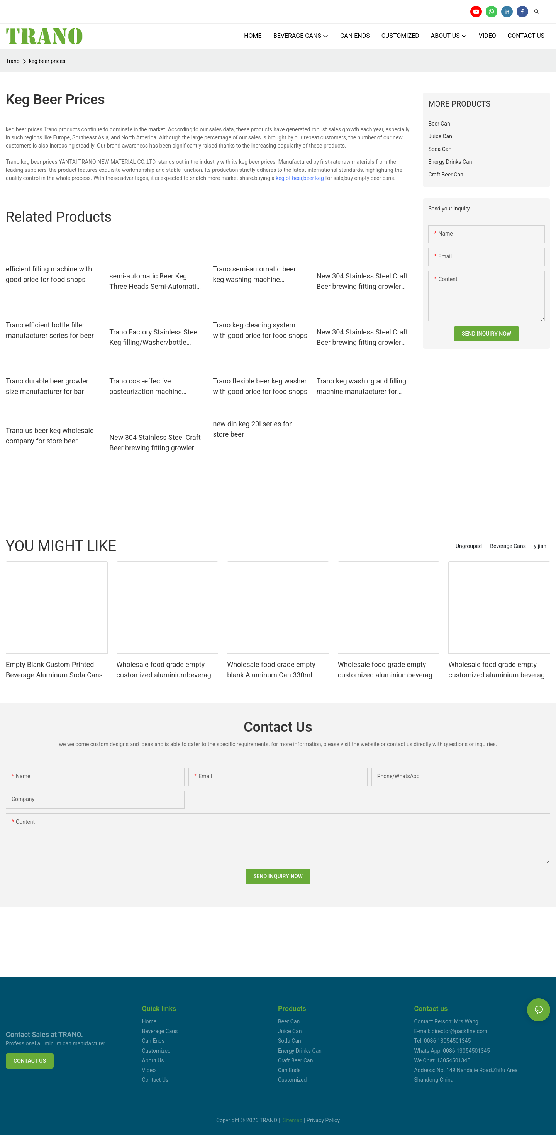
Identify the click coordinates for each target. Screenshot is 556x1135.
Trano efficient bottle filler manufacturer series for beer (50, 330)
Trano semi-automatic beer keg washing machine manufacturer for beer (254, 275)
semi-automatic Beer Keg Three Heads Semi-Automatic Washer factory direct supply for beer (154, 282)
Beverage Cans (508, 546)
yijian (540, 546)
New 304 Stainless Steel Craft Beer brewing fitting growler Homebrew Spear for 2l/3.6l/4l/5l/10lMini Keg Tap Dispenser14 (362, 338)
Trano (13, 61)
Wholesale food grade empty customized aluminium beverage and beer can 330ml (498, 670)
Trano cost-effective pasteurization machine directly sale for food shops (151, 387)
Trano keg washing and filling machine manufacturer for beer (361, 387)
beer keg (313, 178)
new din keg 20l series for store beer (252, 429)
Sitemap (292, 1120)
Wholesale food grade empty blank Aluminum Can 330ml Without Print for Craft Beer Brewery (271, 670)
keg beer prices (47, 61)
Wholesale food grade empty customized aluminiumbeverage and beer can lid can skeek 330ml (166, 670)
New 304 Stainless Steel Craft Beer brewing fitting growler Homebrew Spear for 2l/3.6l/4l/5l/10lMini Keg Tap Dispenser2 (362, 282)
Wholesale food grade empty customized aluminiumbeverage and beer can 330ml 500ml (387, 670)
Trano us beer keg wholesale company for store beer (49, 435)
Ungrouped (469, 546)
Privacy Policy (323, 1120)
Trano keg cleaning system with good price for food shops (260, 330)
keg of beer (289, 178)
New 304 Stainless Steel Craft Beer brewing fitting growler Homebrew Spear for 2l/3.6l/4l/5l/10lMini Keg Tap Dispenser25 (155, 443)
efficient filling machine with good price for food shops (49, 274)
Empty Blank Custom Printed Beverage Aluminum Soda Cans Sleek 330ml (54, 670)
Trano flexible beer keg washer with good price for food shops (260, 386)
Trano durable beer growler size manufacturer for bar (47, 386)
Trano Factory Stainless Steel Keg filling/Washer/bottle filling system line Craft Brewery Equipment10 (154, 338)
